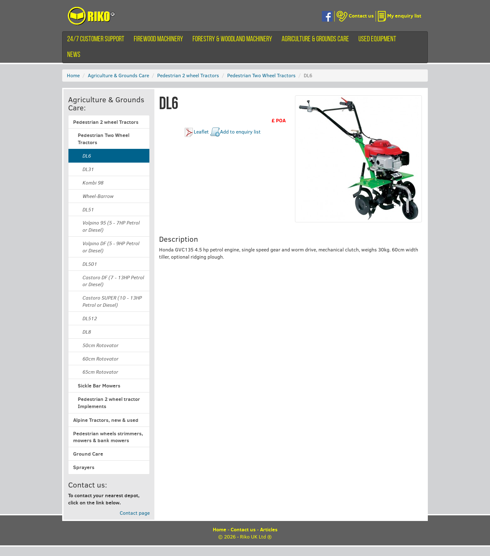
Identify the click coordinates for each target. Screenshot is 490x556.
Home (73, 75)
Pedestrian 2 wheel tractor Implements (109, 403)
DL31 (88, 169)
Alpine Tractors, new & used (105, 420)
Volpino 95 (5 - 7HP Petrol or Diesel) (111, 226)
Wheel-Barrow (97, 196)
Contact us (243, 529)
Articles (269, 529)
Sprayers (83, 467)
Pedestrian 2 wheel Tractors (188, 75)
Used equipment (377, 39)
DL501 (89, 263)
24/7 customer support (95, 39)
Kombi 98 (92, 182)
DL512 (89, 318)
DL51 (88, 209)
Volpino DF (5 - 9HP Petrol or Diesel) (110, 247)
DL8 (86, 331)
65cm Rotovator (100, 371)
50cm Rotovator (100, 345)
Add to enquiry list (240, 131)
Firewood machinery (158, 39)
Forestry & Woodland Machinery (232, 39)
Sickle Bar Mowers (99, 385)
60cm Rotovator (100, 358)
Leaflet (201, 131)
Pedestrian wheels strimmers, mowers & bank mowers (108, 437)
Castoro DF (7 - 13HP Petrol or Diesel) (113, 281)
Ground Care (88, 453)
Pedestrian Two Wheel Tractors (261, 75)
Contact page (135, 512)
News (73, 55)
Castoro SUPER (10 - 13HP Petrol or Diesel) (112, 301)
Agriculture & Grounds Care (315, 39)
